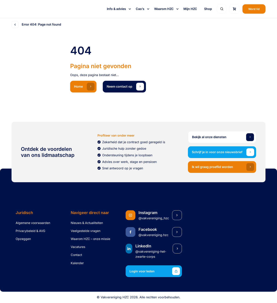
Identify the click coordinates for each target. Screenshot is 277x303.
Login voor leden (155, 271)
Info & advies (117, 9)
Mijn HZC (190, 9)
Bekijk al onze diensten (223, 137)
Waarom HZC (164, 9)
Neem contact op (125, 87)
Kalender (77, 263)
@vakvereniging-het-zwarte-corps (150, 254)
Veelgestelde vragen (85, 231)
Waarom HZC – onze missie (90, 239)
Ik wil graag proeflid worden (223, 167)
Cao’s (140, 9)
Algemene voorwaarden (33, 223)
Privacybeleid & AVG (30, 231)
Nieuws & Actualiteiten (87, 223)
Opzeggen (23, 239)
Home (84, 87)
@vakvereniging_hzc (153, 218)
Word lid (254, 9)
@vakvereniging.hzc (153, 235)
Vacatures (78, 247)
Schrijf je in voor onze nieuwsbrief (223, 152)
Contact (76, 255)
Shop (208, 9)
